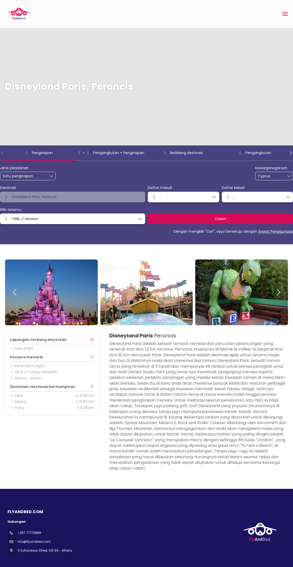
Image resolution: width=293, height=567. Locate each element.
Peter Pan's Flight (27, 366)
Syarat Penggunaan (275, 231)
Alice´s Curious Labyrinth (34, 372)
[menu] (285, 14)
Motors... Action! (26, 378)
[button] (2, 152)
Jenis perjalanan (14, 168)
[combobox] (270, 176)
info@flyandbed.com (34, 541)
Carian (220, 218)
